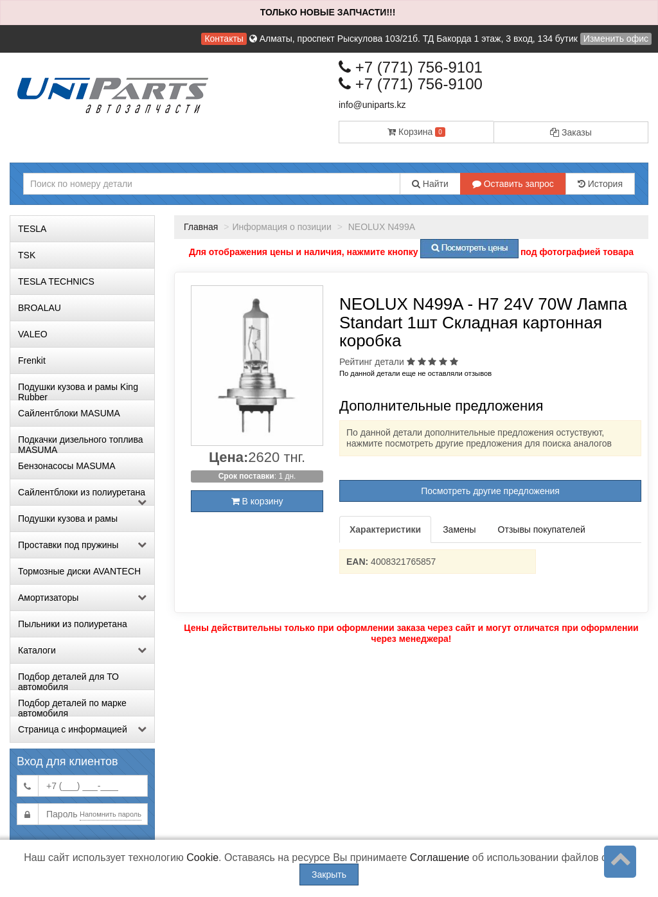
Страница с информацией (82, 729)
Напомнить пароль (110, 814)
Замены (459, 529)
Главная (201, 227)
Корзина (416, 132)
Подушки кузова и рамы (68, 518)
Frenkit (32, 360)
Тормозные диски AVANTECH (79, 571)
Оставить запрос (513, 184)
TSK (26, 255)
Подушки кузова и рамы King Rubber (78, 391)
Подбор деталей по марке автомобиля (72, 707)
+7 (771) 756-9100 (411, 84)
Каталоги (82, 650)
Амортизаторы (82, 597)
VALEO (33, 334)
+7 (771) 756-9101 (411, 67)
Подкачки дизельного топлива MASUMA (80, 443)
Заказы (571, 132)
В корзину (257, 501)
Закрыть (329, 874)
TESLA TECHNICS (56, 281)
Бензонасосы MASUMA (67, 466)
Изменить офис (615, 38)
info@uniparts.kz (372, 105)
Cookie (202, 857)
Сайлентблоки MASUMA (69, 413)
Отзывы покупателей (541, 529)
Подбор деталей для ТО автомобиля (68, 680)
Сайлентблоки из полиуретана (82, 496)
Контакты (223, 38)
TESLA (32, 229)
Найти (430, 184)
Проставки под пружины (82, 545)
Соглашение (440, 857)
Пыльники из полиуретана (72, 624)
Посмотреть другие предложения (490, 491)
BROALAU (39, 308)
